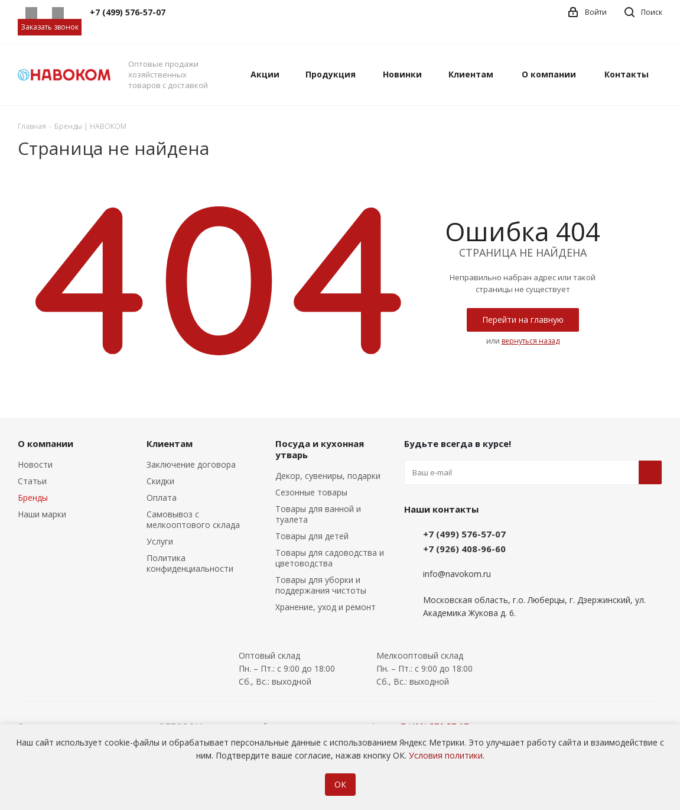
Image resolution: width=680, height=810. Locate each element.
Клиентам (170, 443)
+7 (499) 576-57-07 (464, 534)
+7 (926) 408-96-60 (464, 549)
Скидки (160, 481)
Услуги (160, 541)
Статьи (32, 481)
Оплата (162, 497)
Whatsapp (31, 13)
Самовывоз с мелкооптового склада (193, 519)
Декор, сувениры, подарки (327, 475)
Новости (35, 464)
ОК (340, 784)
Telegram (57, 13)
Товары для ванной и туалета (318, 514)
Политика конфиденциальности (190, 563)
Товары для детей (312, 536)
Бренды (33, 497)
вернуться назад (530, 341)
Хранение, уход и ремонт (325, 607)
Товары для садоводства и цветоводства (329, 558)
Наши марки (42, 514)
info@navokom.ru (457, 573)
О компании (45, 443)
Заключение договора (191, 464)
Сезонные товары (311, 492)
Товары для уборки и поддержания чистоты (320, 585)
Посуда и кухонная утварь (319, 449)
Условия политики (446, 755)
